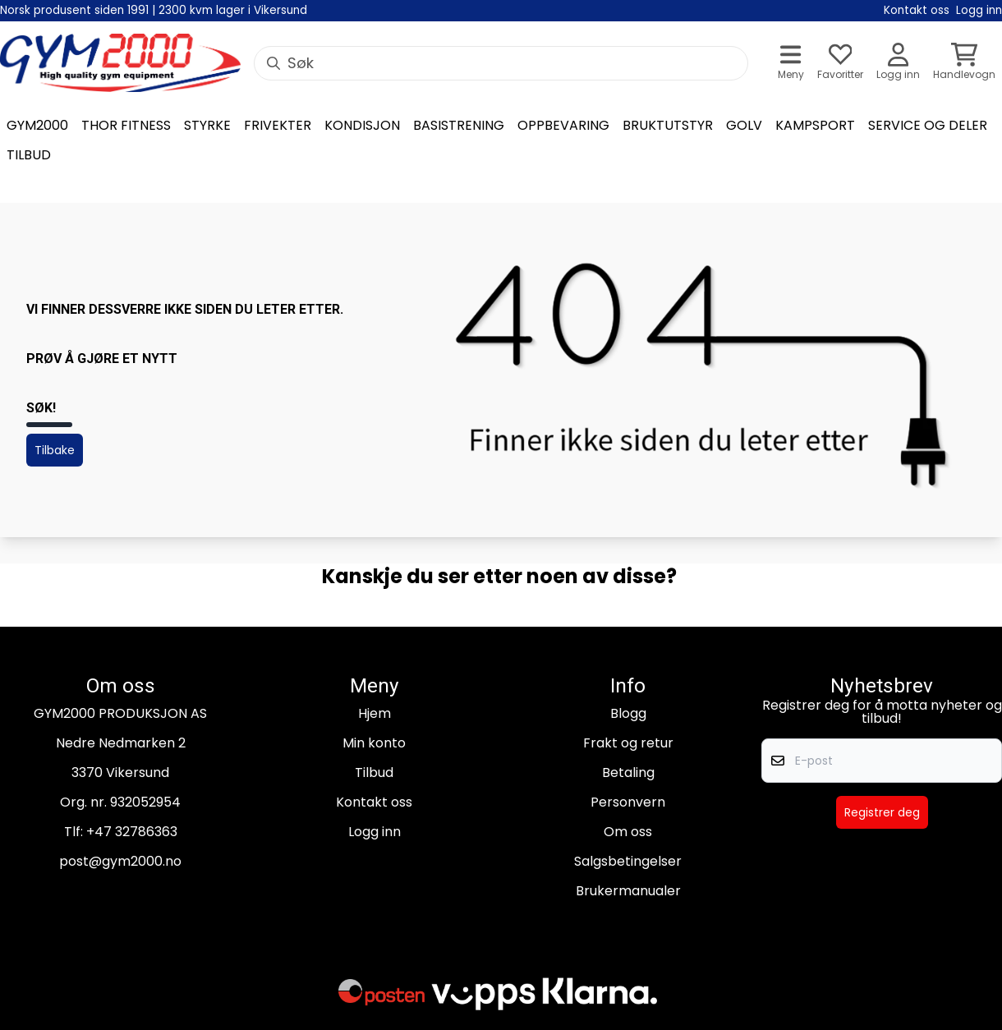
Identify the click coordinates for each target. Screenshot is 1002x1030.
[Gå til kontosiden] (898, 63)
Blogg (628, 713)
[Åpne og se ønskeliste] (840, 63)
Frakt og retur (628, 742)
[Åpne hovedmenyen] (791, 63)
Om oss (628, 831)
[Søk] (501, 63)
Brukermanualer (628, 890)
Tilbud (374, 772)
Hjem (374, 713)
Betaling (628, 772)
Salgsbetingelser (628, 861)
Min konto (374, 742)
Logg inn (374, 831)
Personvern (628, 802)
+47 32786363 (131, 831)
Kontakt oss (374, 802)
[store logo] (120, 63)
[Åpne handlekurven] (964, 63)
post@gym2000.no (120, 861)
